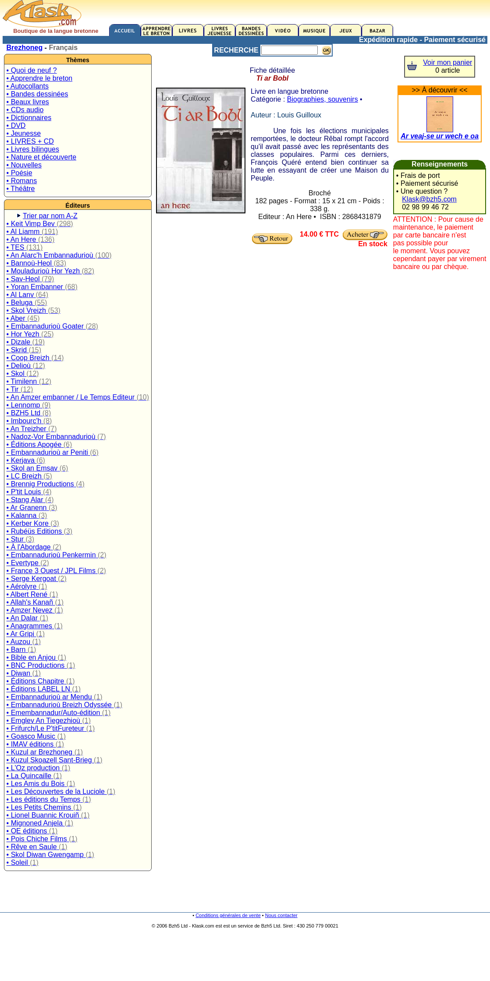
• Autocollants (28, 86)
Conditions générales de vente (228, 915)
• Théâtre (21, 188)
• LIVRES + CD (30, 141)
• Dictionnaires (29, 117)
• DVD (16, 125)
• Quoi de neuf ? (32, 70)
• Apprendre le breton (40, 78)
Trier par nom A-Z (50, 216)
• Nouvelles (24, 165)
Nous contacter (281, 915)
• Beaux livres (28, 102)
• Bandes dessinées (37, 94)
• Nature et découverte (41, 157)
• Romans (22, 180)
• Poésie (19, 173)
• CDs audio (25, 109)
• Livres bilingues (33, 149)
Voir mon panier (447, 62)
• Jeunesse (24, 133)
